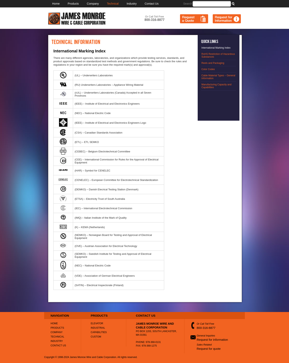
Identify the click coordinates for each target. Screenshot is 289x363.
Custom (96, 336)
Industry (132, 3)
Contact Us (152, 3)
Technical (113, 3)
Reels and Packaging (212, 63)
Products (73, 3)
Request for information (212, 339)
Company (93, 3)
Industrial (98, 327)
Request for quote (209, 348)
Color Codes (208, 69)
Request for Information (227, 18)
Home (56, 3)
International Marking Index (216, 47)
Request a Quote (194, 18)
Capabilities (99, 332)
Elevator (97, 323)
